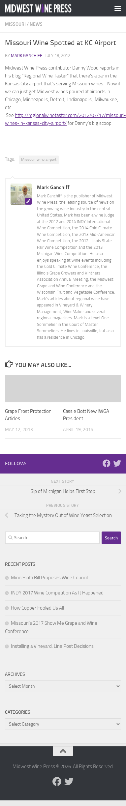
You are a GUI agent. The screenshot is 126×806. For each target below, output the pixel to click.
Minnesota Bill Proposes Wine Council (49, 578)
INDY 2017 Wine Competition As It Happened (57, 593)
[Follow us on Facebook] (106, 463)
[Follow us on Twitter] (117, 463)
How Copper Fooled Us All (37, 608)
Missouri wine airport (38, 159)
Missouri (15, 24)
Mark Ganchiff (26, 55)
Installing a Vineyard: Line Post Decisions (52, 646)
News (36, 24)
